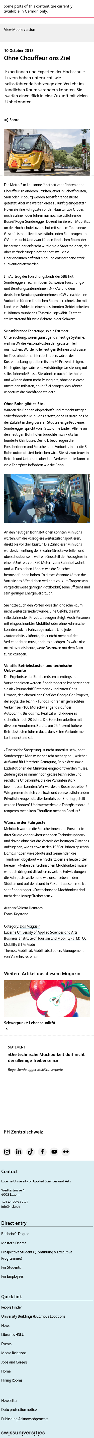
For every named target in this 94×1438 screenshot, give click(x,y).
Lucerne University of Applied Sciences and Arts (40, 932)
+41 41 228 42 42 (14, 1202)
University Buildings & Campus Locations (33, 1316)
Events (6, 1344)
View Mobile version (19, 29)
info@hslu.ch (10, 1206)
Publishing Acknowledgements (24, 1419)
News (5, 1325)
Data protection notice (19, 1409)
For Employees (12, 1276)
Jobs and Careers (14, 1362)
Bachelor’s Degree (15, 1234)
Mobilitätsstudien (47, 951)
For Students (11, 1267)
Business (11, 938)
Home (6, 1371)
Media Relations (13, 1353)
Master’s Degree (13, 1243)
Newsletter (9, 1400)
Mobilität (25, 951)
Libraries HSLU (12, 1334)
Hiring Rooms (11, 1380)
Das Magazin (30, 926)
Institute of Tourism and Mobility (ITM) (49, 938)
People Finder (11, 1307)
